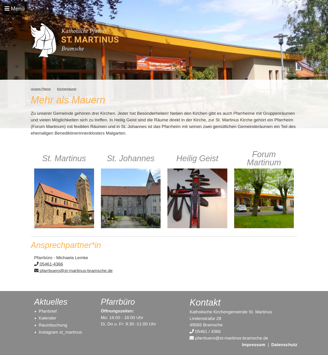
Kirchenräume (66, 89)
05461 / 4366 (205, 331)
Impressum (253, 344)
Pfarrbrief (48, 311)
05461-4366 (48, 264)
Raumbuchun (52, 325)
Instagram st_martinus (60, 332)
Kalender (47, 318)
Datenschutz (284, 344)
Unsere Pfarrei (41, 89)
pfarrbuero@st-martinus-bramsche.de (73, 270)
